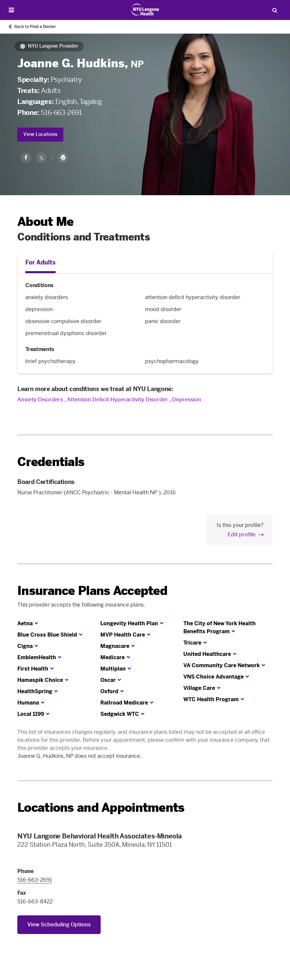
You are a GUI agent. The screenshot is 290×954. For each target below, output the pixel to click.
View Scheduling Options (59, 924)
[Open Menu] (11, 10)
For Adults (40, 262)
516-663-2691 (61, 113)
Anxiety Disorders (40, 399)
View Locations (40, 134)
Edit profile (242, 534)
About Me (45, 222)
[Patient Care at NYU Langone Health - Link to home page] (145, 9)
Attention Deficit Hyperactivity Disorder (117, 399)
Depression (186, 399)
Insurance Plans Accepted (92, 591)
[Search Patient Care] (274, 10)
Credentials (50, 462)
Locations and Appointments (100, 807)
